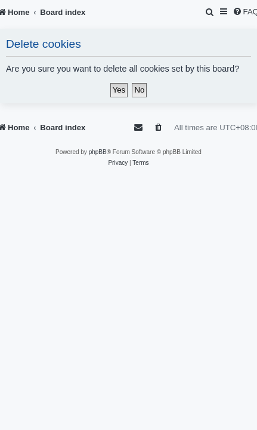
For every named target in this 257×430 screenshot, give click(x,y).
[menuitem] (210, 12)
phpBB (98, 152)
